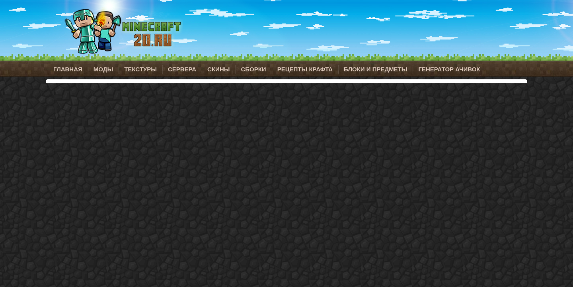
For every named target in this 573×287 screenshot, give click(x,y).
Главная (67, 69)
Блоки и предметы (375, 69)
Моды (103, 69)
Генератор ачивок (449, 69)
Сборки (253, 69)
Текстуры (140, 69)
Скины (218, 69)
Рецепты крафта (305, 69)
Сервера (182, 69)
